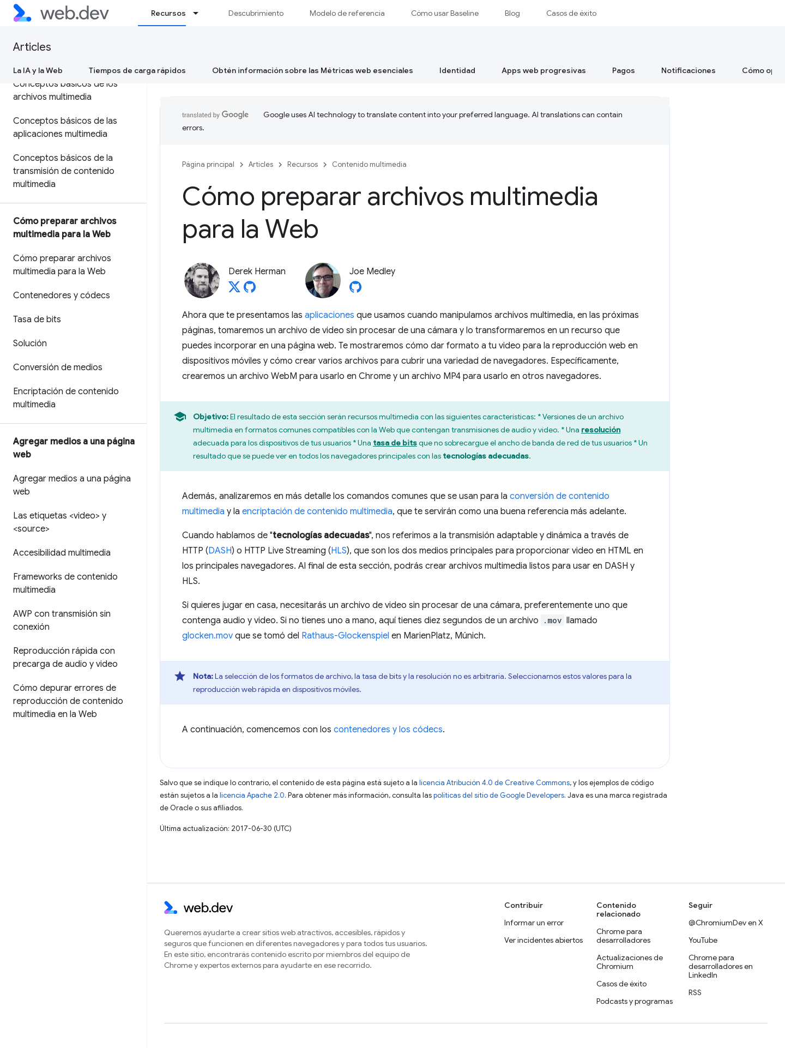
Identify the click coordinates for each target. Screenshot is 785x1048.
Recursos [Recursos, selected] (168, 13)
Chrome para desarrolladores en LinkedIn (721, 966)
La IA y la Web (38, 70)
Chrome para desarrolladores (623, 935)
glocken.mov (207, 635)
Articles (32, 47)
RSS (695, 992)
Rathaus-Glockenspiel (345, 635)
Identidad (457, 70)
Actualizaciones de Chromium (629, 962)
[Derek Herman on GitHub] (250, 290)
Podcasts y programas (634, 1001)
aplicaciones (329, 315)
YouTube (703, 940)
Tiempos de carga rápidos (137, 70)
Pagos (623, 70)
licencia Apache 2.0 (252, 795)
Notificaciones (688, 70)
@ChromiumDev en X (726, 922)
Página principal (208, 164)
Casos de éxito (571, 13)
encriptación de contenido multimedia (317, 511)
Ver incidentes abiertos (543, 940)
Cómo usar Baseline (445, 13)
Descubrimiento (255, 13)
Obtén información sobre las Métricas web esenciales (312, 70)
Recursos (302, 164)
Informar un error (534, 922)
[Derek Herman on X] (234, 290)
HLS (339, 550)
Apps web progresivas (544, 70)
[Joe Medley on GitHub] (355, 290)
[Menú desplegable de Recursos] (200, 13)
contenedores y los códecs (388, 729)
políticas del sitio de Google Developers (498, 795)
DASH (220, 550)
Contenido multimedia (369, 164)
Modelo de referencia (347, 13)
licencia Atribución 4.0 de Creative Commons (494, 782)
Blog (512, 13)
